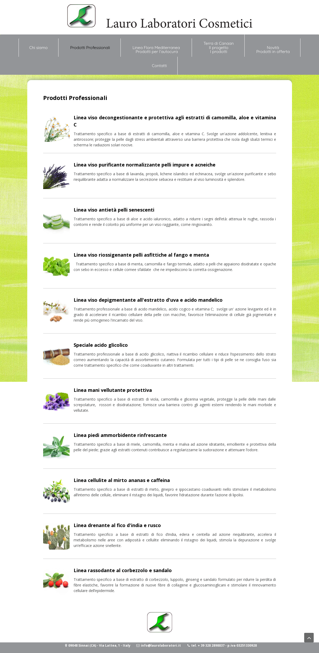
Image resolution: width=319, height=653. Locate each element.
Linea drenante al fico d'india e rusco (117, 525)
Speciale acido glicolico (101, 345)
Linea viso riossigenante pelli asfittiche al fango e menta (141, 255)
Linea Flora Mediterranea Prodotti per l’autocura (156, 49)
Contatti (159, 65)
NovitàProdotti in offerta (273, 49)
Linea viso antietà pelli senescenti (114, 210)
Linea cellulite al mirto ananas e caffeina (122, 480)
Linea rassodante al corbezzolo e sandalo (123, 570)
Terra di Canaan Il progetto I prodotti (219, 47)
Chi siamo (38, 45)
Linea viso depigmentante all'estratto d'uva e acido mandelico (148, 300)
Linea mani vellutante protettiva (113, 390)
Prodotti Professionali (90, 47)
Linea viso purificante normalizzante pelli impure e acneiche (144, 164)
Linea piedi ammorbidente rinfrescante (120, 435)
